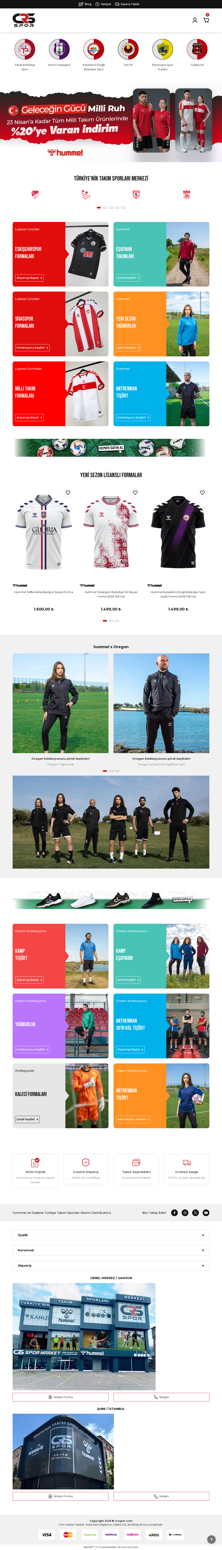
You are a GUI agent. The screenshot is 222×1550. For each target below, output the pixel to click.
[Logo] (24, 20)
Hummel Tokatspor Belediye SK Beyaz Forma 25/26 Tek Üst (111, 594)
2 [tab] (105, 207)
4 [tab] (117, 207)
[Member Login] (195, 20)
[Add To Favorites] (67, 492)
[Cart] (206, 20)
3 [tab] (111, 207)
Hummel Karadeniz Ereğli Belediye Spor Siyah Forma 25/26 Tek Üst (178, 594)
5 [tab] (123, 207)
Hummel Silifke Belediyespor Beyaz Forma (43, 592)
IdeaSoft (88, 1547)
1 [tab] (99, 207)
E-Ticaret (101, 1547)
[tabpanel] (35, 194)
